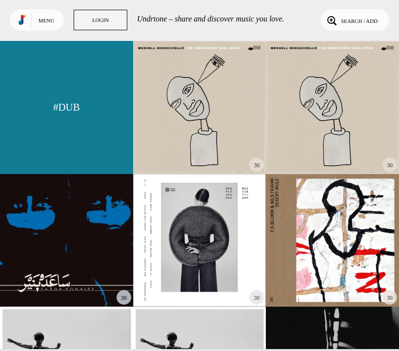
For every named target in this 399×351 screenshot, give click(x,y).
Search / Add (351, 20)
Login (100, 20)
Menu (46, 20)
